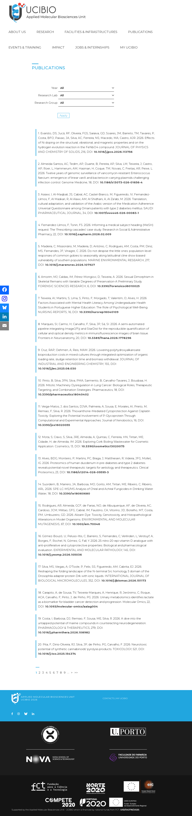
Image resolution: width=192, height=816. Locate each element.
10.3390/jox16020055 (54, 425)
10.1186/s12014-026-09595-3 (88, 472)
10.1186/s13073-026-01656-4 (121, 182)
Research (45, 32)
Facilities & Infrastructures (91, 32)
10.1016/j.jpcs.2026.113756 (113, 152)
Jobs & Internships (92, 47)
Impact (58, 47)
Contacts (108, 698)
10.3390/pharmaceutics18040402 (63, 394)
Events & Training (25, 47)
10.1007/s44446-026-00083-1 (116, 213)
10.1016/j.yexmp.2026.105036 (60, 554)
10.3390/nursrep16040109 (98, 312)
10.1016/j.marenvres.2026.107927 (70, 265)
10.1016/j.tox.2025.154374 (57, 653)
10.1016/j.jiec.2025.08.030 (57, 368)
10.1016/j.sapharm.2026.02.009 (87, 234)
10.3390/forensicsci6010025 (118, 286)
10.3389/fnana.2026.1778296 (109, 338)
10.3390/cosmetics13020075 (103, 446)
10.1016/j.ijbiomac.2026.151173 (123, 580)
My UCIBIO (129, 47)
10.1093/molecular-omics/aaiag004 (71, 606)
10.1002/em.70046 (86, 524)
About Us (17, 32)
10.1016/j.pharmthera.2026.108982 (64, 632)
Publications (140, 32)
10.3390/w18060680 (74, 493)
